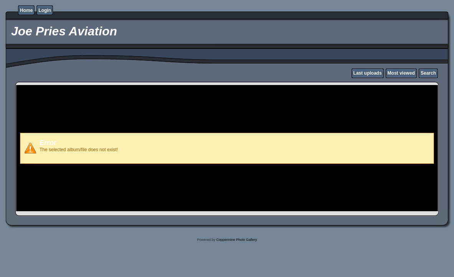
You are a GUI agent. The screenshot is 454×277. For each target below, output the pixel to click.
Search (428, 73)
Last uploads (367, 73)
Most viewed (401, 73)
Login (44, 10)
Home (26, 10)
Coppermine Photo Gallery (236, 240)
